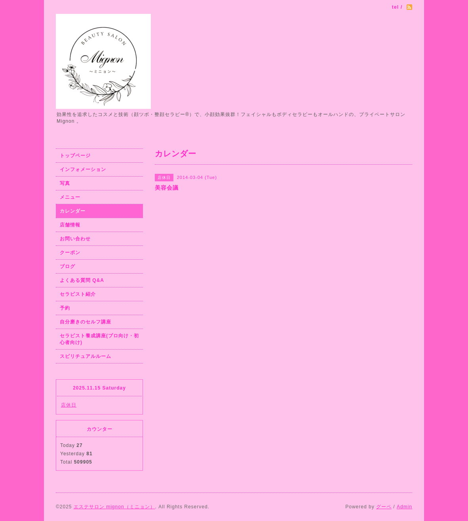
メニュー (70, 197)
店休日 (68, 405)
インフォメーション (83, 169)
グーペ (384, 507)
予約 (65, 308)
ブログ (67, 266)
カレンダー (73, 211)
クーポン (70, 252)
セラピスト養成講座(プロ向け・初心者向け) (99, 339)
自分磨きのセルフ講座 (85, 322)
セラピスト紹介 (78, 294)
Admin (404, 507)
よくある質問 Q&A (82, 280)
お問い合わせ (75, 238)
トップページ (75, 155)
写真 (65, 183)
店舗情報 (70, 225)
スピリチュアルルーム (85, 356)
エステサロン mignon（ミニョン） (114, 507)
